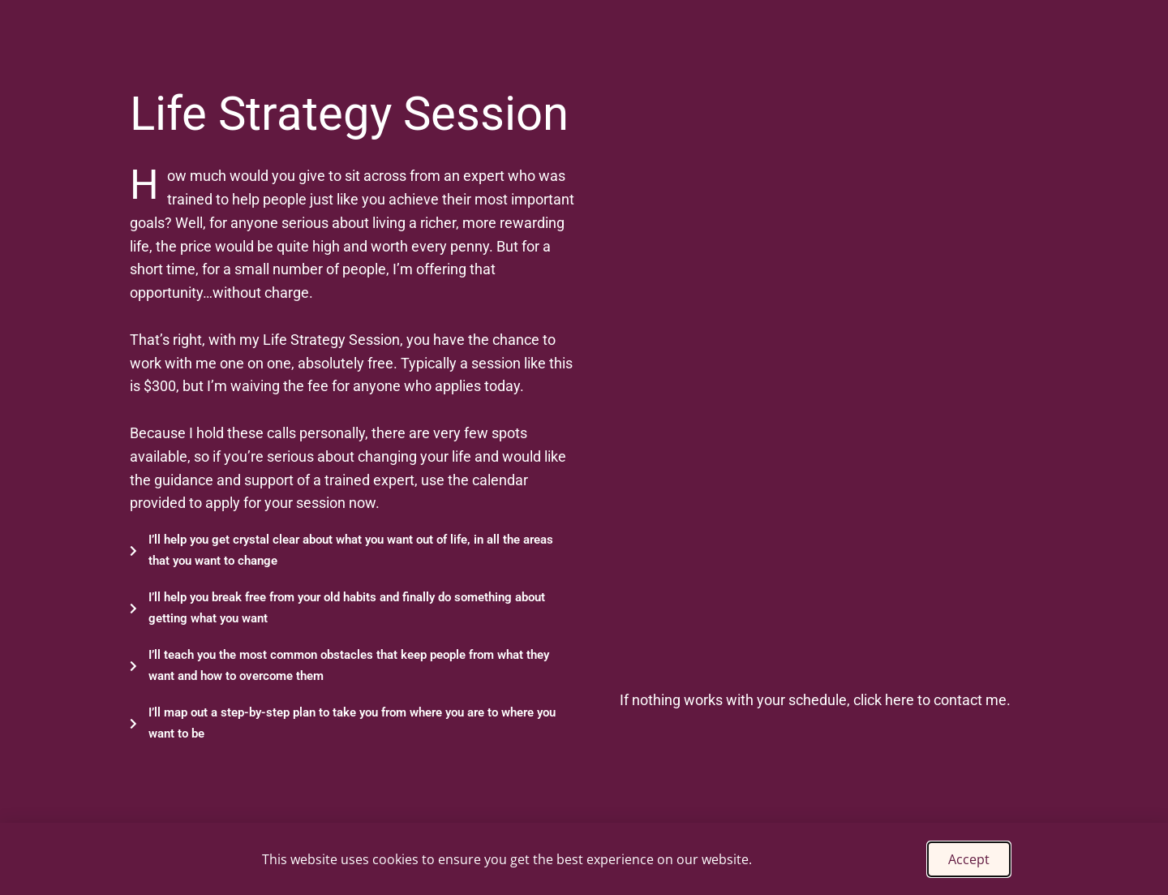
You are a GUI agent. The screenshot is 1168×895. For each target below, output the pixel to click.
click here (883, 699)
